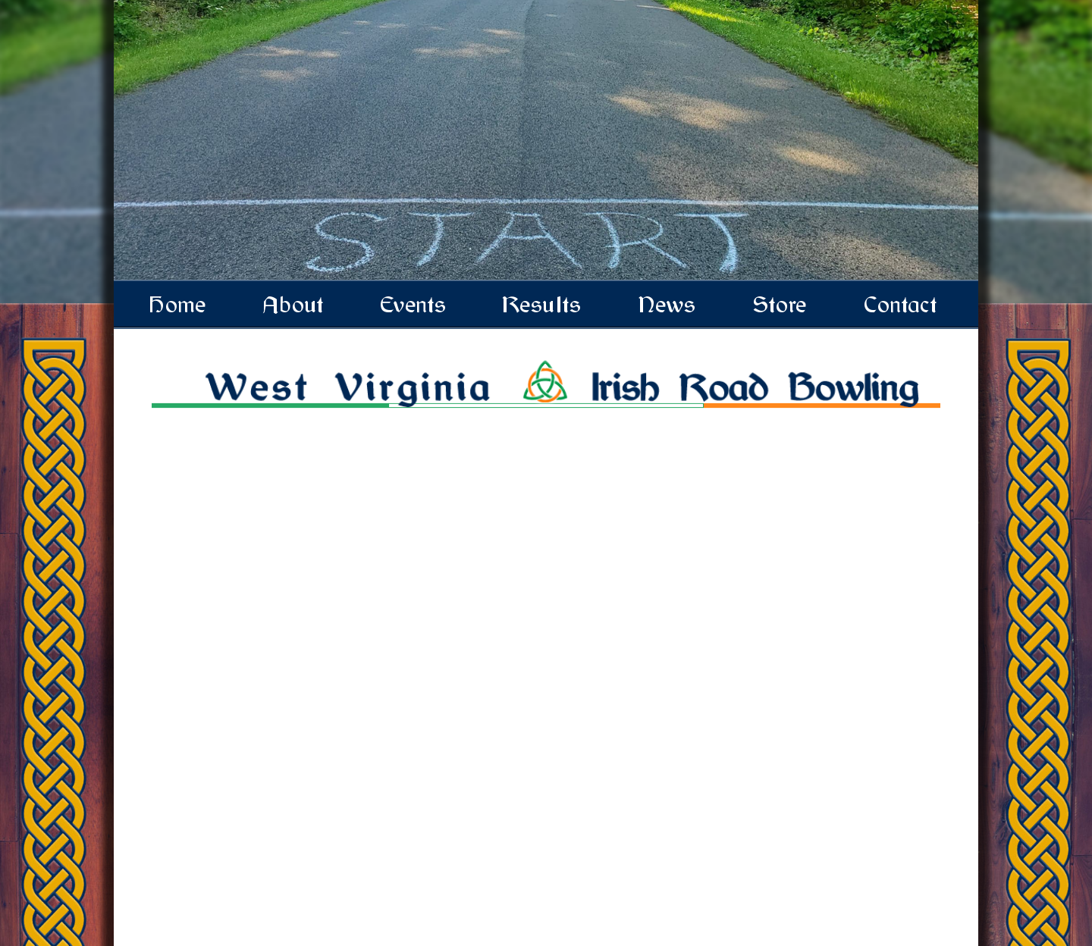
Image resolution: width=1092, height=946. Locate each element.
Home (179, 305)
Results (543, 305)
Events (414, 305)
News (668, 305)
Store (780, 305)
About (294, 305)
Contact (901, 305)
